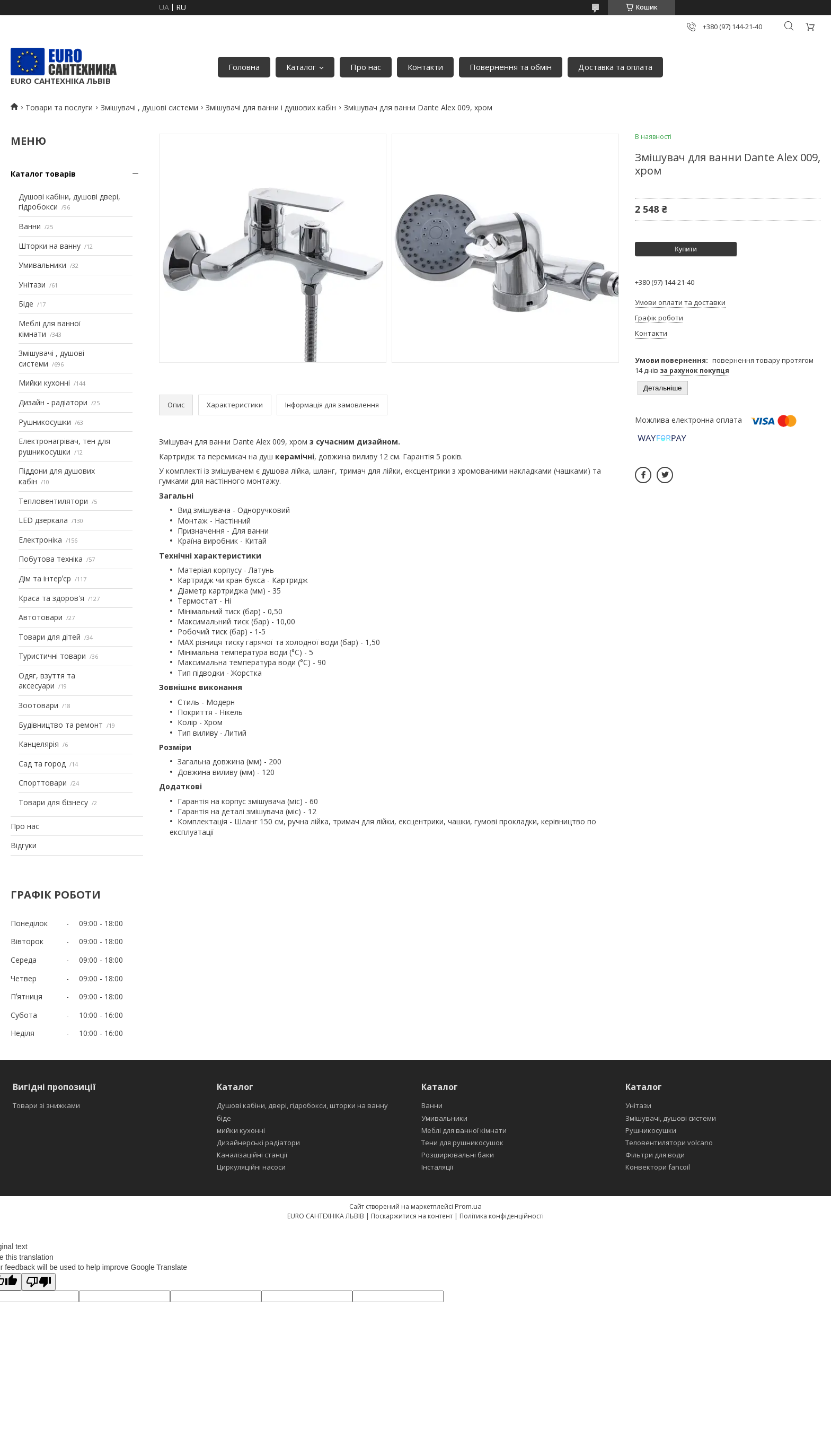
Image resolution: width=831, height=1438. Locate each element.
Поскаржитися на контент (412, 1216)
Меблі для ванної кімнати (464, 1130)
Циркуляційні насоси (251, 1167)
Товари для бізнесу (53, 802)
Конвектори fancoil (657, 1167)
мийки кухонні (241, 1130)
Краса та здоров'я (51, 598)
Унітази (32, 285)
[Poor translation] (39, 1282)
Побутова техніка (51, 559)
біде (224, 1118)
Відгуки (24, 845)
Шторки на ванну (50, 246)
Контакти (425, 67)
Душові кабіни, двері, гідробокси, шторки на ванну (302, 1105)
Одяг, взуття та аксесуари (47, 680)
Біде (26, 304)
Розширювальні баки (457, 1155)
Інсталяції (437, 1167)
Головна (244, 67)
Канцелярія (39, 744)
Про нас (365, 67)
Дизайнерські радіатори (258, 1142)
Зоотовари (38, 705)
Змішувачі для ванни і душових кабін (271, 107)
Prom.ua (468, 1206)
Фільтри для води (655, 1155)
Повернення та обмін (511, 67)
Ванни (30, 226)
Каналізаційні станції (252, 1155)
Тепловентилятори (53, 501)
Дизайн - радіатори (53, 402)
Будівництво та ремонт (61, 725)
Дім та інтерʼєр (45, 578)
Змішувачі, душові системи (670, 1118)
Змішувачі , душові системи (149, 107)
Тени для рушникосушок (462, 1142)
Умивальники (42, 265)
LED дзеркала (43, 520)
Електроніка (40, 540)
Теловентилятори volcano (669, 1142)
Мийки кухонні (44, 383)
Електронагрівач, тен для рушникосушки (64, 446)
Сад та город (42, 764)
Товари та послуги (59, 107)
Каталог (301, 67)
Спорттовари (43, 783)
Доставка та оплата (615, 67)
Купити (686, 249)
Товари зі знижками (46, 1105)
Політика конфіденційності (501, 1216)
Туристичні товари (52, 656)
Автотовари (41, 617)
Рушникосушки (45, 422)
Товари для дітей (50, 637)
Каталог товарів (43, 174)
